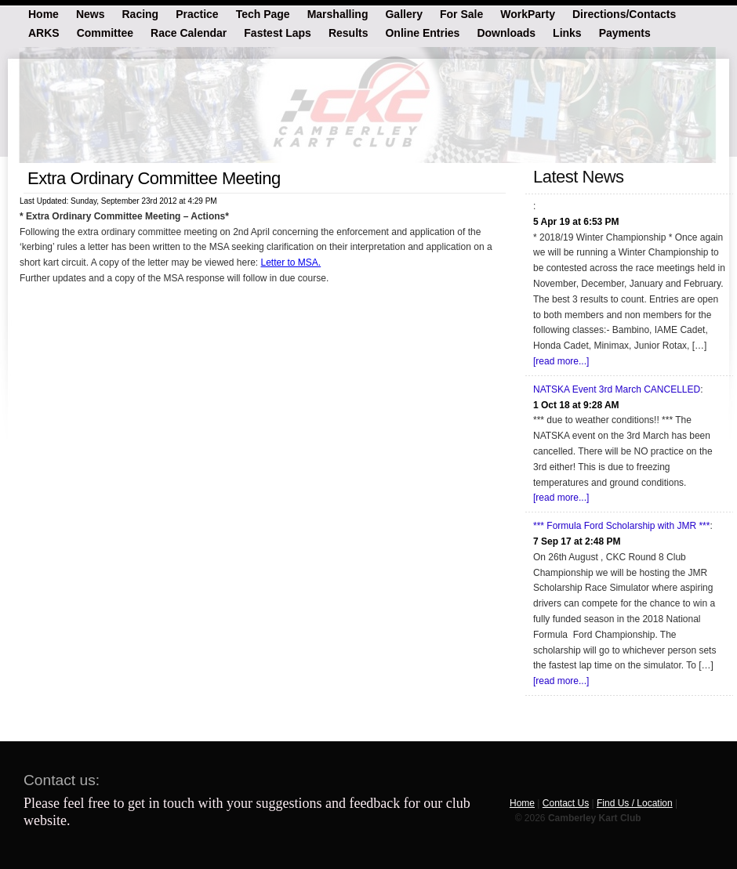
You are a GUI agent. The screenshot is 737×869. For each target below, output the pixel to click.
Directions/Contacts (624, 13)
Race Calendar (189, 32)
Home (43, 13)
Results (348, 32)
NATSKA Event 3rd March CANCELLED (616, 389)
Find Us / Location (635, 803)
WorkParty (527, 13)
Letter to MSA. (290, 262)
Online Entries (422, 32)
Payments (625, 32)
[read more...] (561, 361)
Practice (197, 13)
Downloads (506, 32)
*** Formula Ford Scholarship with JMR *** (621, 525)
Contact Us (566, 803)
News (90, 13)
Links (567, 32)
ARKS (44, 32)
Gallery (403, 13)
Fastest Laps (277, 32)
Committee (105, 32)
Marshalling (337, 13)
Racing (140, 13)
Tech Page (263, 13)
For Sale (461, 13)
